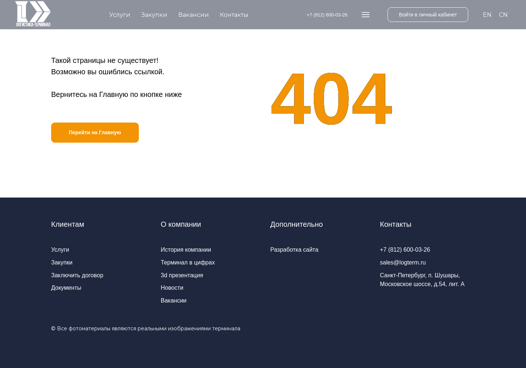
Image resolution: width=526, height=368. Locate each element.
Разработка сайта (294, 250)
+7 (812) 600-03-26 (327, 15)
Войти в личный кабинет (428, 15)
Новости (172, 288)
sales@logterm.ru (403, 262)
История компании (186, 250)
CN (503, 14)
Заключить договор (77, 275)
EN (487, 14)
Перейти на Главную (95, 132)
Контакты (234, 14)
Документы (66, 288)
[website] (365, 14)
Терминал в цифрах (188, 262)
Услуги (119, 14)
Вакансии (193, 14)
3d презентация (182, 275)
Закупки (154, 14)
